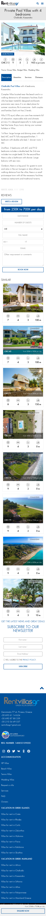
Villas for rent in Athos (10, 887)
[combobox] (5, 241)
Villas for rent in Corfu (10, 825)
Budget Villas (22, 70)
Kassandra (27, 18)
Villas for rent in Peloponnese (13, 893)
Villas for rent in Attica (10, 865)
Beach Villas (6, 769)
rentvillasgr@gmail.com (11, 725)
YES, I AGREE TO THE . (20, 660)
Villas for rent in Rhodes (11, 820)
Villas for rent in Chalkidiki (12, 871)
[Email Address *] (23, 654)
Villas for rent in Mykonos (12, 836)
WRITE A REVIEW (11, 202)
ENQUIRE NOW (23, 911)
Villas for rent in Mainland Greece (16, 898)
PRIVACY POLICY (29, 660)
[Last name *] (23, 647)
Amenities (17, 77)
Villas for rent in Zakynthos (12, 831)
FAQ (3, 796)
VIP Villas (5, 763)
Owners (4, 802)
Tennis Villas (6, 774)
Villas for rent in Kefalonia (12, 847)
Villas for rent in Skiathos (11, 853)
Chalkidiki (18, 18)
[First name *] (23, 640)
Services (28, 77)
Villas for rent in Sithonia (11, 882)
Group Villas (12, 70)
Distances (39, 77)
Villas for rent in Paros (10, 842)
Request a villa (7, 785)
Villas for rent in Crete (10, 814)
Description (6, 77)
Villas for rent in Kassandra (12, 876)
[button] (38, 3)
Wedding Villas (33, 70)
